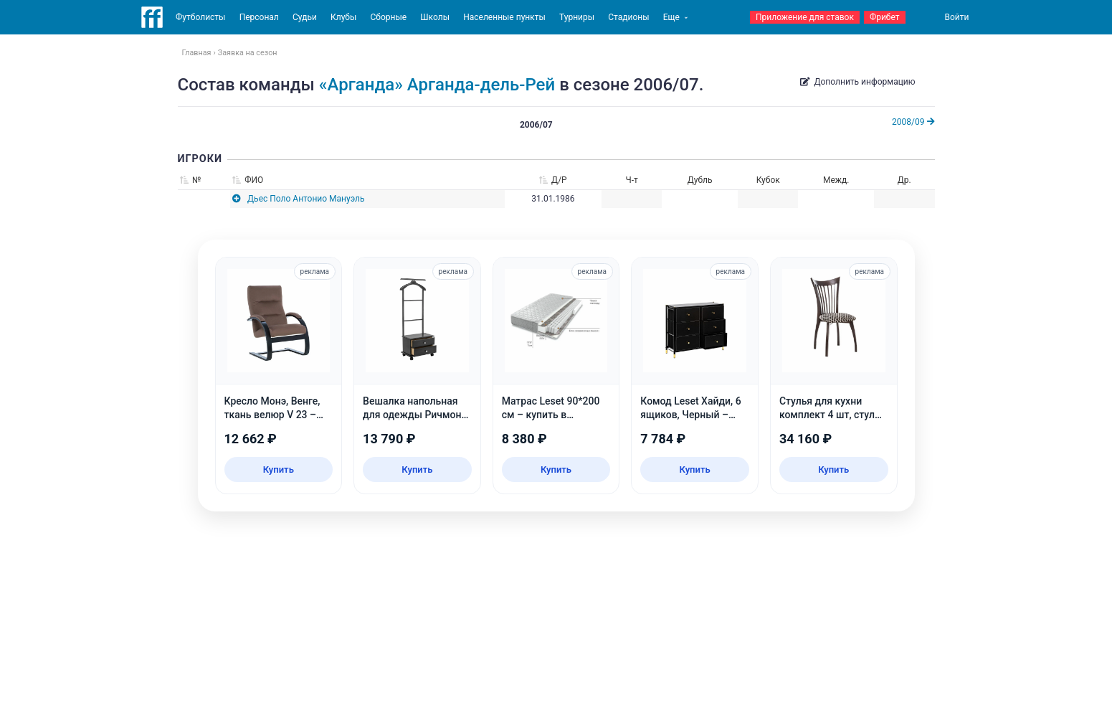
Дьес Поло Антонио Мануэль (305, 199)
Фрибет (885, 17)
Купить (278, 469)
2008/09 (913, 122)
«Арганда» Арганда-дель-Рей (437, 85)
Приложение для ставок (805, 17)
